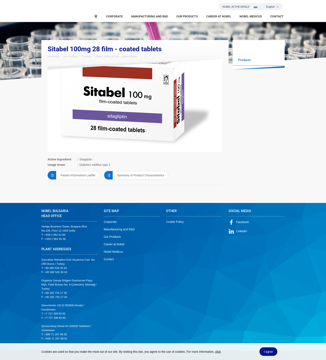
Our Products (70, 56)
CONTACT (277, 16)
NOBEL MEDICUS (251, 16)
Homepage (54, 56)
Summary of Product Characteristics (134, 175)
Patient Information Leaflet (71, 175)
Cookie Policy (175, 221)
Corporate (110, 221)
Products (86, 56)
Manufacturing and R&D (119, 229)
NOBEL (47, 11)
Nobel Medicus (113, 251)
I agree (268, 351)
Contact (109, 259)
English (270, 6)
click (218, 351)
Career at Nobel (114, 244)
